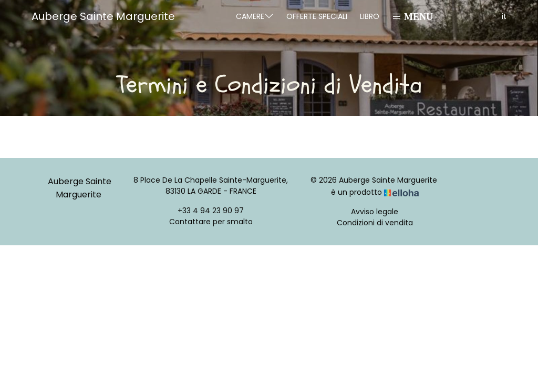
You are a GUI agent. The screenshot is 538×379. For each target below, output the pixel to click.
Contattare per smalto (211, 221)
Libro (369, 16)
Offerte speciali (316, 16)
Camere (255, 16)
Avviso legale (374, 211)
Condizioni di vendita (375, 222)
